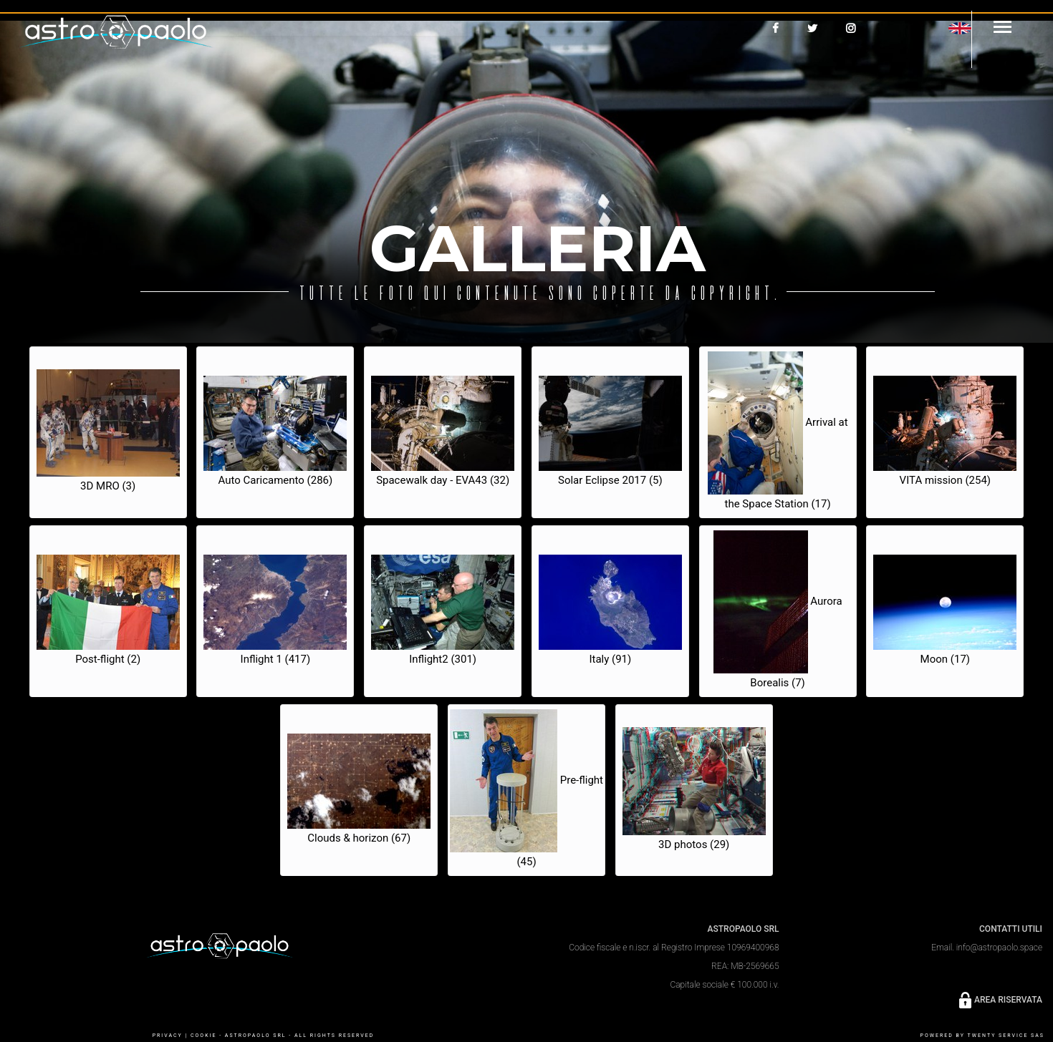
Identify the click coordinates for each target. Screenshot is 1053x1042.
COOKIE (203, 1035)
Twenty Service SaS (1006, 1035)
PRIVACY (168, 1035)
